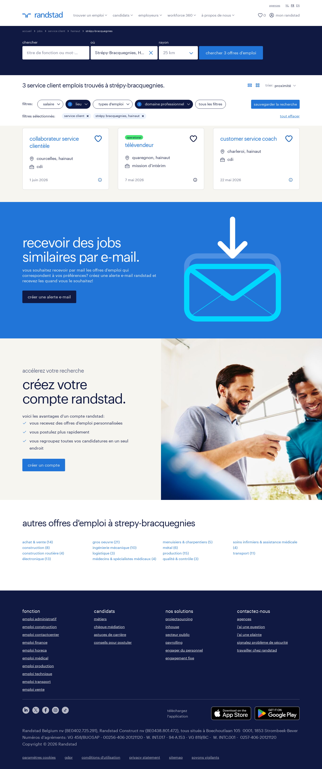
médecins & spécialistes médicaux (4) (124, 559)
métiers (100, 619)
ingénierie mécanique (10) (114, 547)
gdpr (69, 757)
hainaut (75, 30)
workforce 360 (181, 15)
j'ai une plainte (249, 634)
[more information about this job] (100, 179)
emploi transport (36, 681)
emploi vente (33, 689)
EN (298, 5)
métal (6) (170, 547)
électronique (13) (36, 559)
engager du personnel (184, 650)
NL (287, 5)
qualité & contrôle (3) (180, 559)
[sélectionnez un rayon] (178, 52)
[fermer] (151, 53)
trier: (269, 85)
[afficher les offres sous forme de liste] (250, 85)
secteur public (177, 634)
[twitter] (35, 713)
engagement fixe (179, 658)
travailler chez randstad (257, 650)
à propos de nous (218, 15)
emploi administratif (39, 619)
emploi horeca (34, 650)
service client (56, 30)
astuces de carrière (110, 634)
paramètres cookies (39, 757)
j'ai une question (251, 627)
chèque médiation (109, 627)
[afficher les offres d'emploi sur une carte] (257, 85)
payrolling (173, 642)
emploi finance (34, 642)
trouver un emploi (90, 15)
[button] (87, 116)
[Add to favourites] (98, 138)
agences (274, 5)
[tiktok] (65, 713)
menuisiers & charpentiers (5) (187, 542)
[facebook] (45, 713)
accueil (27, 30)
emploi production (38, 666)
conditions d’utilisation (101, 757)
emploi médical (35, 658)
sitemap (176, 757)
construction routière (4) (43, 553)
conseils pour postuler (113, 642)
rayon (164, 42)
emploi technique (37, 673)
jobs (39, 30)
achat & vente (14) (37, 542)
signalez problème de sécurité (262, 642)
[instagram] (55, 713)
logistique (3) (104, 553)
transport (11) (244, 553)
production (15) (176, 553)
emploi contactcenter (40, 634)
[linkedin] (26, 713)
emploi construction (39, 627)
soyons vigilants (205, 757)
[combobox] (55, 52)
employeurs (150, 15)
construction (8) (36, 547)
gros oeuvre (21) (106, 542)
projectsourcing (179, 619)
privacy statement (144, 757)
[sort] (284, 82)
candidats (123, 15)
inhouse (172, 627)
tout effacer (290, 116)
